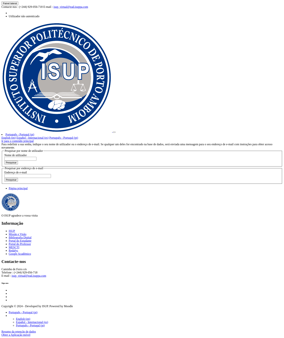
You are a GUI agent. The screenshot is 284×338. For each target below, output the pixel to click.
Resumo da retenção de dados (18, 331)
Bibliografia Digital (20, 237)
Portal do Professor (20, 244)
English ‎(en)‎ (23, 318)
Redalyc (13, 250)
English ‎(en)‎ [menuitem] (8, 137)
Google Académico (20, 253)
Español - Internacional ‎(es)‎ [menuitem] (32, 137)
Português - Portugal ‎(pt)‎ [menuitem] (63, 137)
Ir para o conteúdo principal (17, 141)
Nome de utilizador (15, 155)
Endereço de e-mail (15, 172)
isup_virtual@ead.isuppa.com (70, 6)
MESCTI (14, 247)
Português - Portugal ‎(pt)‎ (19, 134)
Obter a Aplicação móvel (15, 334)
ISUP (12, 230)
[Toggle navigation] (114, 132)
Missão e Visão (17, 234)
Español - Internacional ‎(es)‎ (32, 322)
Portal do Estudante (20, 240)
